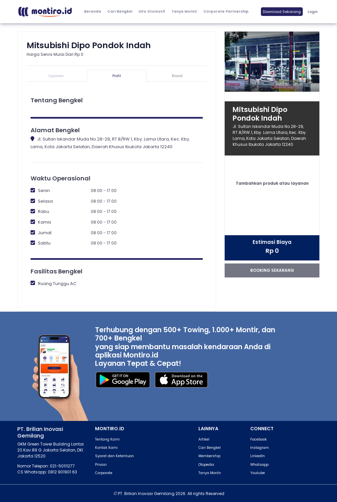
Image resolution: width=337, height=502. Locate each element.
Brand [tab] (177, 75)
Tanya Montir (184, 11)
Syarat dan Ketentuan (114, 455)
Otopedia (206, 464)
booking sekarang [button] (272, 270)
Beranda (92, 11)
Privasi (101, 464)
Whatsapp (259, 464)
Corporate (103, 472)
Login (313, 11)
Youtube (257, 472)
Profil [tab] (116, 75)
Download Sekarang (282, 11)
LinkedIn (257, 455)
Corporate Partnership (226, 11)
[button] (151, 12)
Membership (209, 455)
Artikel (203, 439)
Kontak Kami (106, 447)
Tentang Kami (107, 439)
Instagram (259, 447)
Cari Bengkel (119, 11)
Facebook (258, 439)
